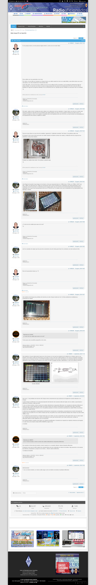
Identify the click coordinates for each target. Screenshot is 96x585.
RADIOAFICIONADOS (37, 13)
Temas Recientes (31, 26)
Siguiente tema (80, 492)
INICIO (16, 13)
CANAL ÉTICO (75, 580)
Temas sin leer (21, 26)
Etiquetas (79, 510)
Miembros (41, 26)
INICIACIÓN (27, 13)
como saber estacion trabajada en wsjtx (30, 510)
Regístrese (12, 1)
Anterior (81, 38)
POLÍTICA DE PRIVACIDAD (67, 579)
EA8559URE (55, 510)
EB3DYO (16, 117)
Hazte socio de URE (21, 1)
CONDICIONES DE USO (57, 579)
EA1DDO (16, 339)
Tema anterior (72, 492)
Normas (48, 26)
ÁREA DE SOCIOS (48, 13)
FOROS (64, 13)
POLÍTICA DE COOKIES (77, 579)
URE (21, 13)
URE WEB (79, 13)
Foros (13, 26)
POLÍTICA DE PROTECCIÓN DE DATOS (64, 580)
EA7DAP (17, 51)
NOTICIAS (56, 13)
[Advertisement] (34, 20)
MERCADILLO (71, 13)
